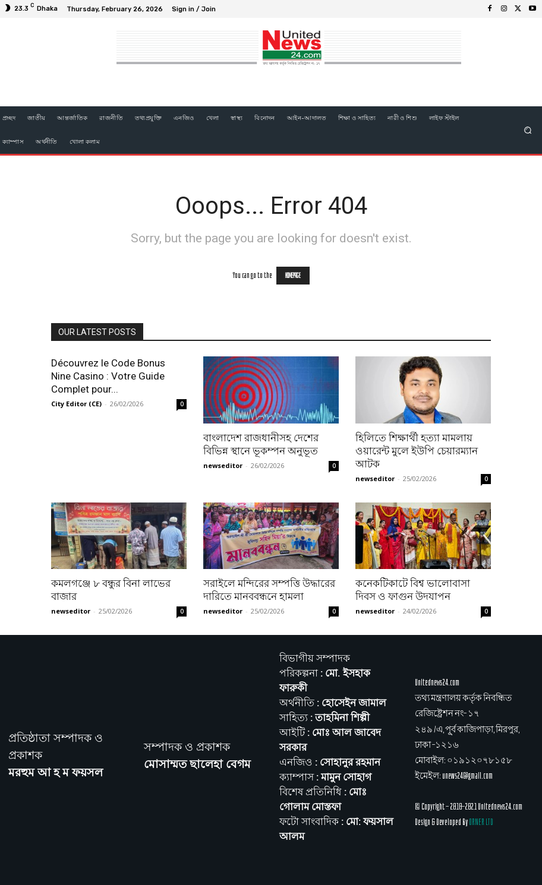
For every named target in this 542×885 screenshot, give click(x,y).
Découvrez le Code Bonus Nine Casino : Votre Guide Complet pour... (108, 376)
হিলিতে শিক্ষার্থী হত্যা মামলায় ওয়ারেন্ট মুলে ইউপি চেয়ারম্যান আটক (416, 451)
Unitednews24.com (437, 682)
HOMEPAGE (293, 275)
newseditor (222, 465)
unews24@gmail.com (467, 775)
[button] (528, 129)
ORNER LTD (481, 822)
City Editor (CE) (76, 403)
